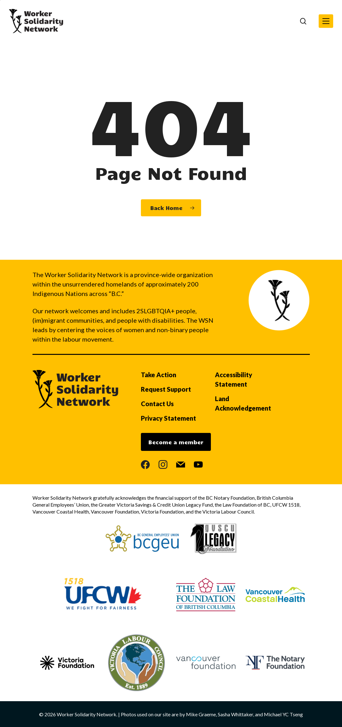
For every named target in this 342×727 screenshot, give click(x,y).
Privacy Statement (168, 418)
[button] (326, 21)
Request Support (166, 389)
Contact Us (157, 403)
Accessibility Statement (233, 379)
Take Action (158, 374)
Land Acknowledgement (243, 403)
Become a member (175, 442)
